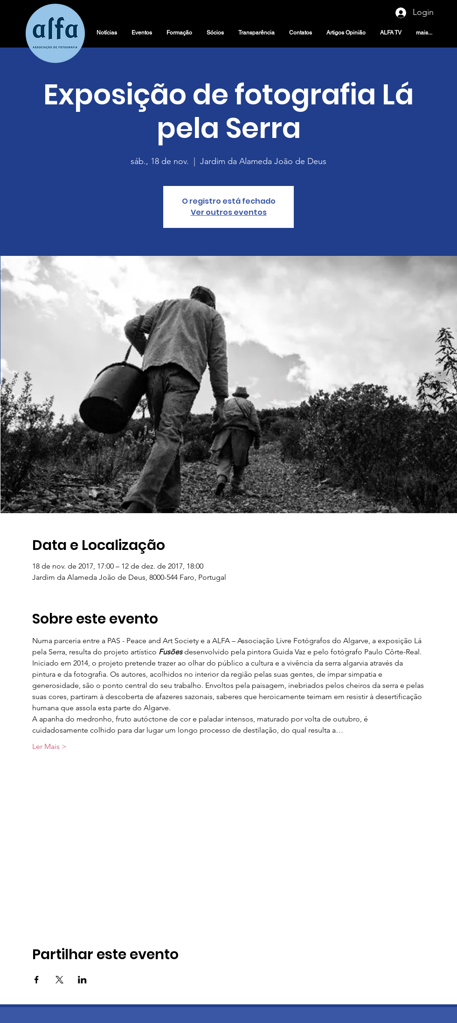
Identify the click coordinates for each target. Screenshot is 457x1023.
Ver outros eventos (229, 212)
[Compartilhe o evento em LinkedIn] (82, 979)
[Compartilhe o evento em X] (59, 979)
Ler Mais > (49, 746)
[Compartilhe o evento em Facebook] (36, 979)
